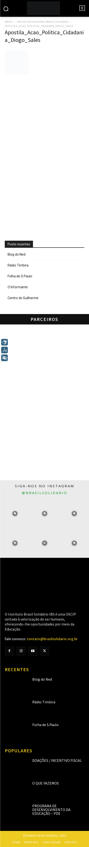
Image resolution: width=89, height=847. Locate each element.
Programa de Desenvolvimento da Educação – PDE (51, 809)
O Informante (18, 287)
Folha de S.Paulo (20, 276)
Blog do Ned (16, 254)
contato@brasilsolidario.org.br (52, 639)
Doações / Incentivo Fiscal (57, 760)
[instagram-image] (15, 513)
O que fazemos (45, 783)
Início (9, 21)
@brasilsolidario (44, 492)
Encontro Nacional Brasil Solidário (43, 21)
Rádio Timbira (18, 265)
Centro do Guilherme (23, 298)
